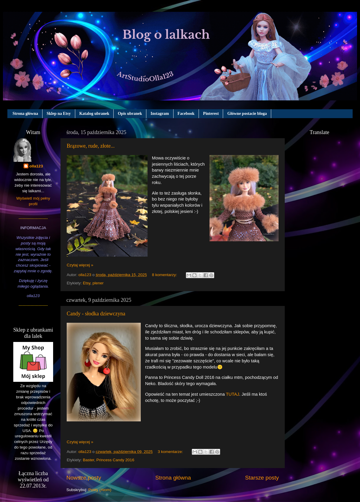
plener (98, 283)
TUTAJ (232, 394)
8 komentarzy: (165, 275)
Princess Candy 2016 (115, 460)
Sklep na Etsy (59, 113)
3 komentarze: (171, 451)
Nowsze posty (83, 478)
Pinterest (211, 113)
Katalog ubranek (94, 113)
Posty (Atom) (99, 490)
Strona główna (25, 113)
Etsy (86, 283)
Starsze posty (262, 478)
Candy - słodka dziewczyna (96, 314)
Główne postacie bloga (247, 113)
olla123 (36, 166)
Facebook (186, 113)
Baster (88, 460)
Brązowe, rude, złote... (90, 146)
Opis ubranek (130, 113)
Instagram (159, 113)
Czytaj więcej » (80, 265)
